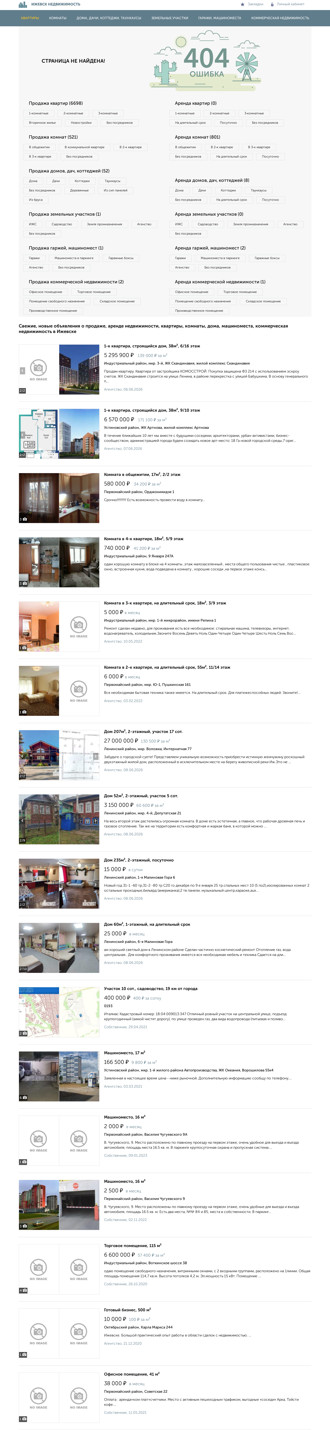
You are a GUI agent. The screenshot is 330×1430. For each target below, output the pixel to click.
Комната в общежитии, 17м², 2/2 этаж (142, 475)
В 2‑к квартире (131, 147)
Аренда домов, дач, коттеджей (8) (212, 180)
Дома (33, 181)
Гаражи (34, 258)
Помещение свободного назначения (57, 301)
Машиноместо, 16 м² (124, 1117)
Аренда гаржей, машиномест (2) (210, 248)
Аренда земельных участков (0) (209, 214)
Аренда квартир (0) (196, 103)
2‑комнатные (73, 113)
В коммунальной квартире (85, 147)
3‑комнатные (108, 113)
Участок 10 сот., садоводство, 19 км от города (151, 989)
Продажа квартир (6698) (56, 103)
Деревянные (79, 190)
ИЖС (33, 224)
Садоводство (62, 224)
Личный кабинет (288, 4)
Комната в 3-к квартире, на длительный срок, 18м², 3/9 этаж (165, 603)
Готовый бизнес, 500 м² (127, 1310)
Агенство (144, 224)
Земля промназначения (104, 224)
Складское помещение (117, 301)
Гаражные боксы (121, 258)
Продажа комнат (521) (53, 137)
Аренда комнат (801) (197, 137)
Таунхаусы (113, 181)
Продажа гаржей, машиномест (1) (66, 248)
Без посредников (120, 122)
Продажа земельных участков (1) (65, 214)
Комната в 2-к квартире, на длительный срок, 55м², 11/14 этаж (167, 667)
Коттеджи (82, 181)
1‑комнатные (39, 113)
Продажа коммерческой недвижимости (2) (76, 282)
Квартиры (30, 18)
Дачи (56, 181)
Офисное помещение (45, 292)
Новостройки (81, 122)
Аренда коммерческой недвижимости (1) (220, 282)
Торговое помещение (94, 292)
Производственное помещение (53, 310)
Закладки (252, 4)
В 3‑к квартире (40, 156)
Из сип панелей (116, 190)
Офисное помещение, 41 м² (132, 1374)
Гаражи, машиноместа (219, 18)
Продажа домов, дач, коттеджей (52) (69, 171)
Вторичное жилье (42, 122)
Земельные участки (169, 18)
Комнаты (58, 18)
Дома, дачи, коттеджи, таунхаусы (109, 18)
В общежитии (39, 147)
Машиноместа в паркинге (74, 258)
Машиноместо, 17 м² (124, 1053)
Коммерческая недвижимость (280, 18)
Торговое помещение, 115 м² (132, 1246)
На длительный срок (190, 122)
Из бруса (36, 199)
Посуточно (228, 122)
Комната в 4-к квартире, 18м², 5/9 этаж (143, 539)
